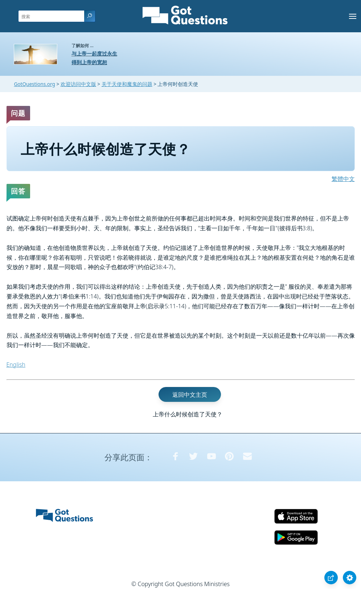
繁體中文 (343, 179)
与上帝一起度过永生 (94, 53)
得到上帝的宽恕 (89, 62)
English (16, 364)
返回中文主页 (189, 395)
